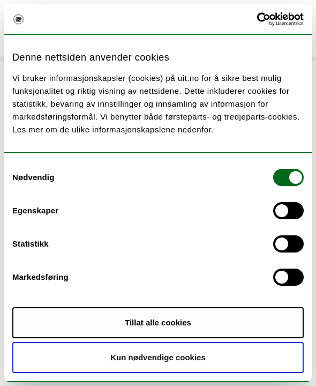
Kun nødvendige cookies (158, 357)
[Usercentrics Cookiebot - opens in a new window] (257, 19)
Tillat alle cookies (158, 322)
